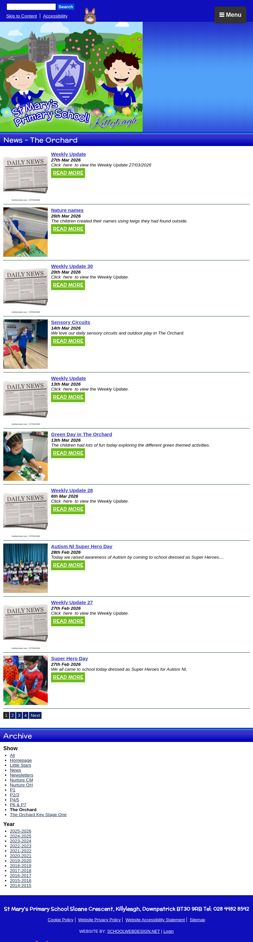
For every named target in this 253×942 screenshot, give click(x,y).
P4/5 (14, 799)
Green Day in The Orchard (81, 434)
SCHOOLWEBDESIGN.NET (133, 931)
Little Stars (20, 765)
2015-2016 (20, 880)
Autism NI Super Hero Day (81, 546)
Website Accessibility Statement (155, 919)
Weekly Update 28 (72, 490)
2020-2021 (20, 855)
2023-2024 (20, 841)
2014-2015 (20, 885)
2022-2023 (20, 845)
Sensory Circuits (70, 322)
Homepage (21, 760)
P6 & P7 (18, 804)
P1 (12, 789)
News (15, 770)
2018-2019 (20, 865)
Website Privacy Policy (99, 919)
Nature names (67, 210)
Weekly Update (68, 154)
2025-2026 (20, 831)
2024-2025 (20, 836)
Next (35, 715)
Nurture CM (21, 780)
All (12, 755)
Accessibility (55, 16)
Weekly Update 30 (72, 266)
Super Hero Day (69, 658)
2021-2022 (20, 850)
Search (66, 6)
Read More (68, 173)
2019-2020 (20, 860)
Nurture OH (21, 784)
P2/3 (14, 794)
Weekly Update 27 (72, 602)
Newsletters (21, 775)
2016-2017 (20, 875)
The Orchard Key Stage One (38, 814)
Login (168, 931)
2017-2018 (20, 870)
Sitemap (197, 919)
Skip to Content (21, 16)
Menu (230, 15)
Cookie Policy (60, 919)
